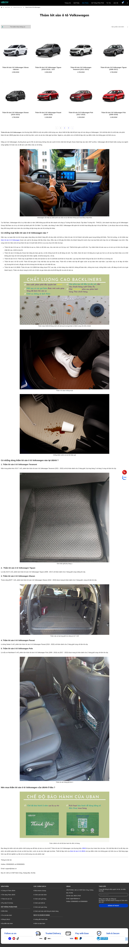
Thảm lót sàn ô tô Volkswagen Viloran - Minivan (15, 66)
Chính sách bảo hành (40, 894)
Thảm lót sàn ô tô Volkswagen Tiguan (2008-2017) (113, 66)
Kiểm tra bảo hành (39, 923)
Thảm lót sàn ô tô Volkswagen (32, 7)
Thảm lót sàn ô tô (17, 7)
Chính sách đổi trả (39, 902)
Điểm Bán (4, 910)
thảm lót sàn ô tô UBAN (77, 851)
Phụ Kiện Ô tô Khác (7, 902)
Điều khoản (111, 900)
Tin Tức (108, 3)
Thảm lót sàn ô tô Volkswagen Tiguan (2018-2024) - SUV (48, 66)
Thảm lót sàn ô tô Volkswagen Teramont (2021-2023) (80, 66)
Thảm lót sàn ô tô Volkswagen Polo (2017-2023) (80, 111)
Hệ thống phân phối (9, 906)
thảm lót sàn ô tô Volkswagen (10, 239)
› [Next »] (72, 127)
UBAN (84, 848)
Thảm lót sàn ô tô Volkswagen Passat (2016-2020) (48, 111)
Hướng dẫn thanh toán (40, 919)
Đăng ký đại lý (5, 919)
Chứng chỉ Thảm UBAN (8, 890)
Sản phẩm (5, 886)
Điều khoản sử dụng (40, 890)
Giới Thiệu (76, 3)
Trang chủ (68, 3)
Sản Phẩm (85, 3)
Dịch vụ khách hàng (42, 915)
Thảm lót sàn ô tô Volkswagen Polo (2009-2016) (113, 111)
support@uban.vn (75, 898)
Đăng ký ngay (113, 905)
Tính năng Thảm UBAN (8, 894)
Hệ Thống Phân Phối (97, 3)
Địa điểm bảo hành (7, 923)
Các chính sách (40, 886)
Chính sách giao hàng (40, 906)
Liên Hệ (116, 3)
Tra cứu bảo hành (6, 915)
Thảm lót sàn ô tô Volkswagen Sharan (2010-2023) (15, 111)
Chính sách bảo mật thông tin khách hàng (46, 911)
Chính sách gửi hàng (40, 898)
